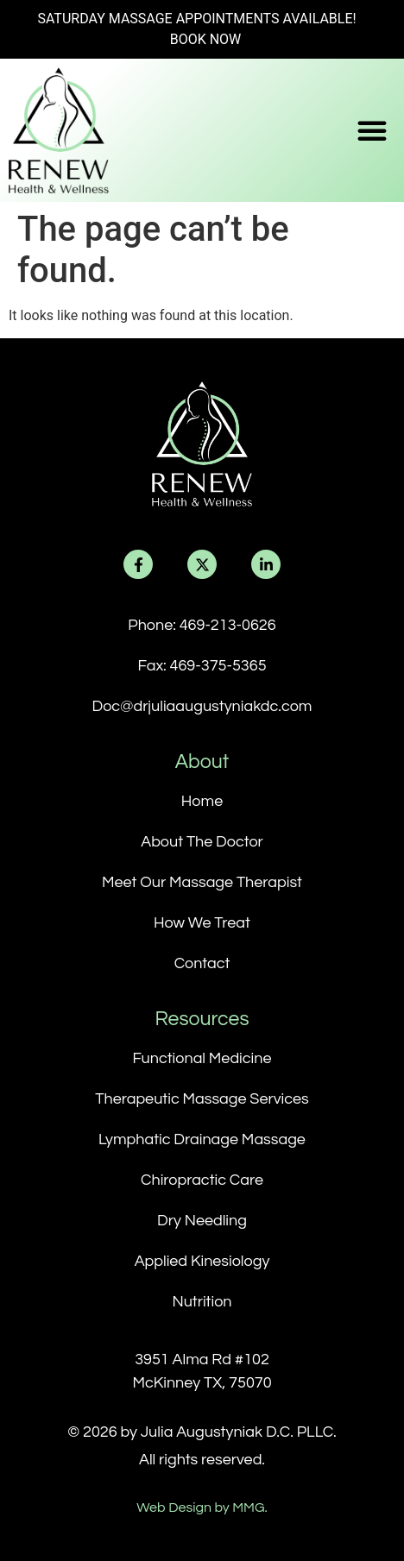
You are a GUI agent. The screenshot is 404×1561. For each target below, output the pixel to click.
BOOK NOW (206, 39)
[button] (372, 130)
